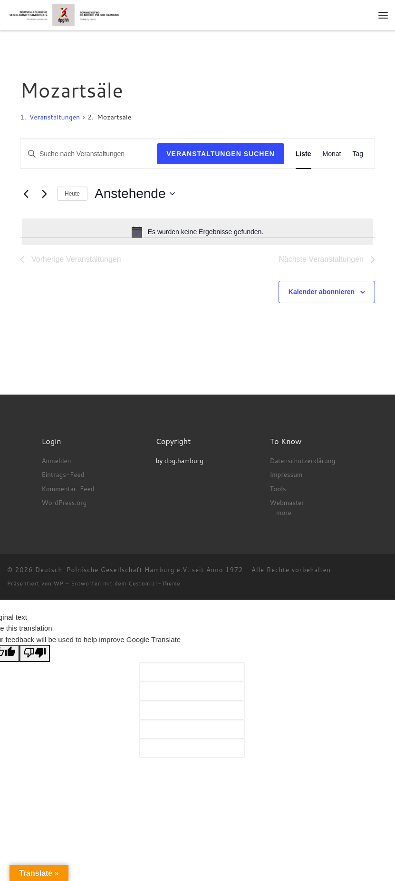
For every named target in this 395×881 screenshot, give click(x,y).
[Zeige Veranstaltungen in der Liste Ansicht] (303, 154)
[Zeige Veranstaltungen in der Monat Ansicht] (332, 154)
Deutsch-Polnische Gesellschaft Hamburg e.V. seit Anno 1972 (139, 569)
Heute (72, 193)
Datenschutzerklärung (302, 460)
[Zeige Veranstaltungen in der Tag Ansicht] (357, 154)
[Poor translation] (34, 653)
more (283, 512)
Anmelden (56, 460)
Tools (278, 488)
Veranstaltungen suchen (220, 154)
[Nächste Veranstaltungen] (44, 193)
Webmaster (287, 502)
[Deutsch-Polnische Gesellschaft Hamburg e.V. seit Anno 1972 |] (64, 14)
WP (59, 583)
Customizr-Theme (154, 583)
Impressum (286, 474)
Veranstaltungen (54, 117)
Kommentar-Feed (67, 488)
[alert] (197, 231)
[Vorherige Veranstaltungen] (25, 193)
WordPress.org (64, 502)
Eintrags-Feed (62, 474)
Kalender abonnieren (322, 292)
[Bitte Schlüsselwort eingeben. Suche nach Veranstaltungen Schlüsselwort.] (88, 154)
